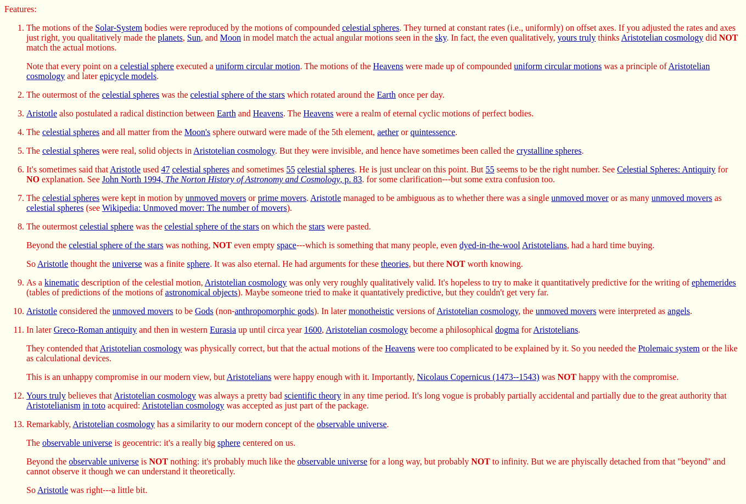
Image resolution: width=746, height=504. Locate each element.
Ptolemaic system (668, 348)
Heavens (388, 66)
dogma (507, 329)
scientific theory (312, 395)
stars (317, 226)
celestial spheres (370, 27)
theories (395, 263)
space (286, 245)
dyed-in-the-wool (489, 245)
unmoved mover (579, 198)
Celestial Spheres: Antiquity (666, 169)
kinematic (61, 282)
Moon (230, 37)
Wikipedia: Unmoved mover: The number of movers (194, 207)
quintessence (433, 132)
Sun (194, 37)
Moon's (197, 132)
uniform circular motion (258, 66)
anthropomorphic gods (274, 311)
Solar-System (118, 27)
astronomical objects (201, 292)
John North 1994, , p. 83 (232, 179)
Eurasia (223, 329)
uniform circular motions (558, 66)
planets (170, 37)
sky (440, 37)
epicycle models (128, 76)
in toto (94, 405)
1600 (313, 329)
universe (127, 263)
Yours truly (46, 395)
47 (165, 169)
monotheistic (371, 311)
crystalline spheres (549, 150)
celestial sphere (147, 66)
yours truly (577, 37)
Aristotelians (544, 245)
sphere (198, 263)
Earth (386, 94)
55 (290, 169)
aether (388, 132)
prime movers (282, 198)
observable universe (352, 424)
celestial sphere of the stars (237, 94)
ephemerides (714, 282)
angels (679, 311)
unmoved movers (216, 198)
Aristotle (41, 113)
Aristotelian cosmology (662, 37)
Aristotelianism (53, 405)
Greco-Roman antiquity (95, 329)
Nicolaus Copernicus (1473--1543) (478, 377)
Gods (204, 311)
